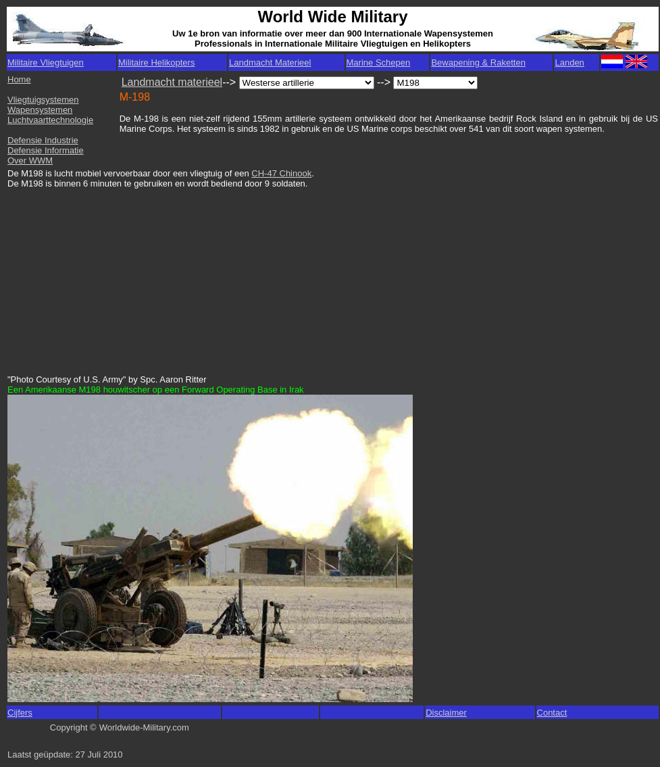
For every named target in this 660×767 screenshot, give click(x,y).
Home (19, 79)
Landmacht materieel (172, 82)
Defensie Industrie (42, 140)
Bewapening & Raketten (478, 62)
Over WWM (30, 160)
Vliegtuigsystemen (43, 100)
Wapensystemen (39, 110)
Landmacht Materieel (270, 62)
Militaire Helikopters (156, 62)
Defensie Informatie (45, 150)
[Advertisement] (110, 275)
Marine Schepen (379, 62)
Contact (552, 713)
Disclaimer (446, 713)
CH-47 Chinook (281, 173)
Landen (569, 62)
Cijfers (19, 713)
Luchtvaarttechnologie (50, 120)
